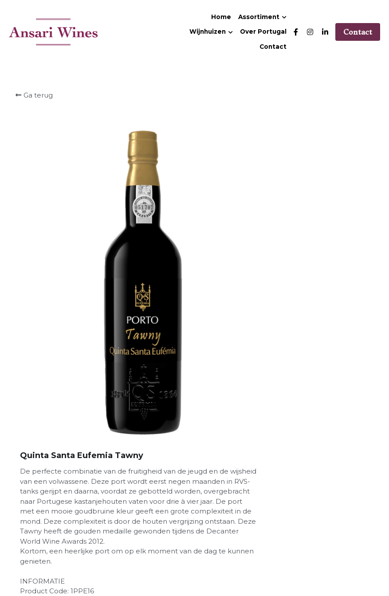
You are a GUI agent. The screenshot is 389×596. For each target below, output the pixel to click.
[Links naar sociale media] (296, 31)
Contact (357, 31)
